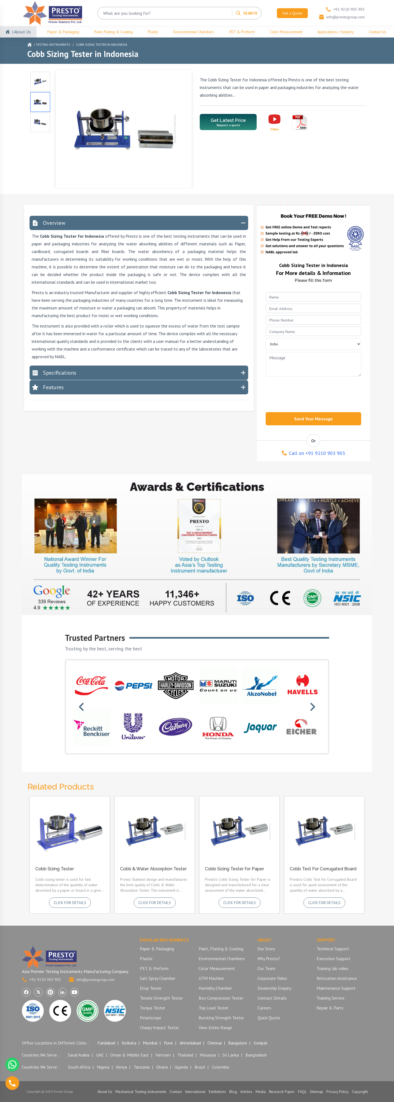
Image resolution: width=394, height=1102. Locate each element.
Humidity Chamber (215, 988)
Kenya (121, 1067)
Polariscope (150, 1017)
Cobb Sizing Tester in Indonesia (101, 44)
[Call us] (12, 1083)
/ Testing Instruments (52, 44)
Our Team (266, 968)
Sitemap (316, 1091)
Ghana (162, 1067)
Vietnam (163, 1055)
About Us (104, 1091)
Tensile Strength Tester (161, 998)
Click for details (70, 902)
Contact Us (377, 31)
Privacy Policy (337, 1091)
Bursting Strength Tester (221, 1017)
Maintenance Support (336, 988)
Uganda (181, 1067)
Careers (264, 1008)
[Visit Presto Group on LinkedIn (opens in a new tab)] (62, 992)
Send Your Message (313, 418)
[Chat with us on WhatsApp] (12, 1064)
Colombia (220, 1067)
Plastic (153, 31)
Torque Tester (152, 1008)
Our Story (266, 948)
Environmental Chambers (193, 31)
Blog (233, 1091)
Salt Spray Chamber (157, 978)
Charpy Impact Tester (159, 1027)
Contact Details (272, 998)
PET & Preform (242, 31)
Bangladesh (256, 1055)
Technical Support (333, 948)
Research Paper (282, 1091)
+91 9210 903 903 (41, 979)
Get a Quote (292, 13)
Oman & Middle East (129, 1055)
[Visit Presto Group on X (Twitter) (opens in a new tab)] (38, 992)
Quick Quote (268, 1017)
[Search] (246, 13)
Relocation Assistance (337, 978)
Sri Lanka (230, 1055)
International (195, 1091)
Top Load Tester (213, 1008)
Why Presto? (268, 958)
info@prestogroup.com (92, 979)
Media (261, 1091)
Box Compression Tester (221, 998)
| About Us (21, 32)
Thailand (185, 1055)
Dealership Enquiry (274, 988)
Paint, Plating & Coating (113, 31)
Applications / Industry (335, 31)
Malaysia (208, 1055)
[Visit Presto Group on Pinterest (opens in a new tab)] (50, 992)
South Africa (79, 1067)
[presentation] (307, 392)
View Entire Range (215, 1027)
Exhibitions (217, 1091)
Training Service (330, 998)
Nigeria (103, 1067)
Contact (176, 1091)
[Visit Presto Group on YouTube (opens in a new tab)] (74, 992)
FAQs (302, 1091)
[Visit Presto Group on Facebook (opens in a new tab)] (26, 992)
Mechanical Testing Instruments (140, 1091)
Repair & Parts (330, 1008)
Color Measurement (286, 31)
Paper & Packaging (63, 31)
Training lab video (332, 968)
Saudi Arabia (78, 1055)
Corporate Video (272, 978)
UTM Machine (211, 978)
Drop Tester (151, 988)
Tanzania (142, 1067)
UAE (100, 1055)
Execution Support (333, 958)
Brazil (200, 1067)
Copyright (360, 1091)
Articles (246, 1091)
